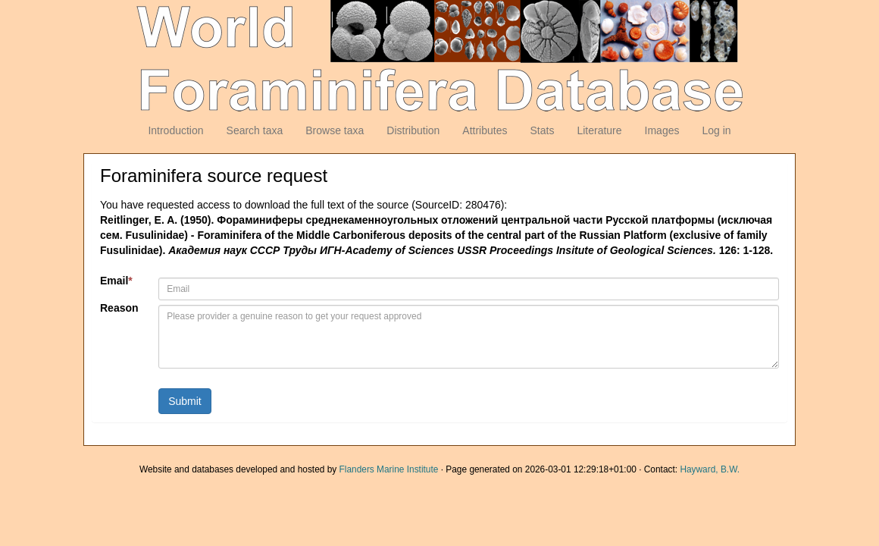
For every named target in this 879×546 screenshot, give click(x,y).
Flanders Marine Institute (389, 469)
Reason (119, 308)
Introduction (175, 130)
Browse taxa (334, 130)
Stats (542, 130)
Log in (716, 130)
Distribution (413, 130)
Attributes (484, 130)
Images (662, 130)
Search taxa (255, 130)
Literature (599, 130)
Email (116, 281)
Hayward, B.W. (710, 469)
